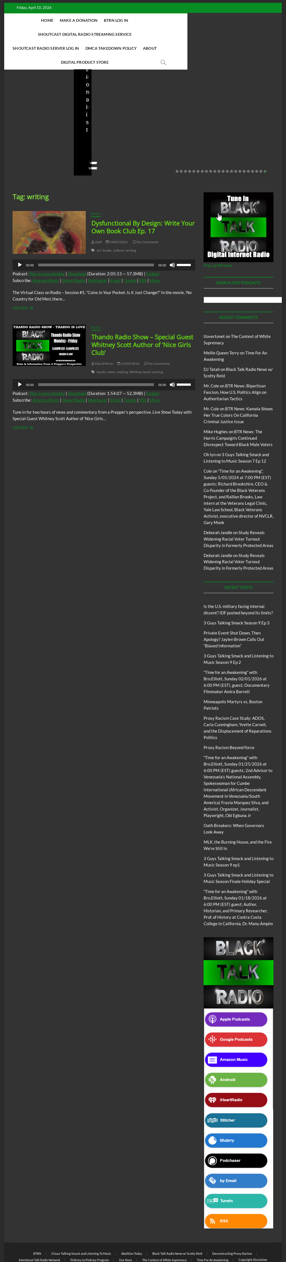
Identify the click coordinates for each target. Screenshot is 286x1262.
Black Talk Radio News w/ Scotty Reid (177, 1226)
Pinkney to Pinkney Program (89, 1232)
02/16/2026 (159, 132)
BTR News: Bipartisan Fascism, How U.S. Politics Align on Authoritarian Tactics (235, 364)
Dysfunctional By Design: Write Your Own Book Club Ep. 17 (143, 199)
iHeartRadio (73, 252)
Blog (24, 85)
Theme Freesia (104, 1244)
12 (223, 143)
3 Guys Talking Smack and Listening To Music (171, 90)
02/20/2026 (107, 124)
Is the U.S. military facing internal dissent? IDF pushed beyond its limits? (36, 105)
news (111, 344)
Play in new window (47, 245)
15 (235, 143)
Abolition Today (131, 1226)
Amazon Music (45, 252)
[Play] (20, 237)
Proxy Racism (250, 100)
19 (252, 143)
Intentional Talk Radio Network (39, 1232)
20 (256, 143)
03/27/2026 (38, 124)
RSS (143, 252)
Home (44, 20)
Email (115, 252)
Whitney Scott (140, 344)
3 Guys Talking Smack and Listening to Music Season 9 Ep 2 (177, 109)
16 (240, 143)
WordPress (125, 1244)
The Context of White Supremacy (164, 1232)
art (99, 223)
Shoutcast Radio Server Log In (66, 34)
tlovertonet (214, 308)
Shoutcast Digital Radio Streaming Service (178, 20)
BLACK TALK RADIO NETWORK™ (42, 1243)
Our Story (125, 1232)
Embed (152, 245)
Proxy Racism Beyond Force (229, 719)
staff (16, 124)
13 (227, 143)
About (170, 34)
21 (260, 143)
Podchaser (97, 252)
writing (130, 223)
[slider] (96, 237)
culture (118, 223)
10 (214, 143)
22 (265, 143)
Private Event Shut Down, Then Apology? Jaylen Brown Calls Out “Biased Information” (107, 101)
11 (219, 143)
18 (248, 143)
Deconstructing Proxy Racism (232, 1226)
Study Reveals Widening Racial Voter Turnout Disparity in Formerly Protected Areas (238, 511)
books (107, 223)
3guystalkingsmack (167, 124)
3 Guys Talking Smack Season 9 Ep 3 (237, 595)
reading (122, 344)
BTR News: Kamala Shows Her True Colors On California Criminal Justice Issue (238, 387)
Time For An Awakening (212, 1232)
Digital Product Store (207, 34)
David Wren (102, 336)
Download (77, 245)
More (155, 252)
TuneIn (130, 252)
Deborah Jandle (218, 504)
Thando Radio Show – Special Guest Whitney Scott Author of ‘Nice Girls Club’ (142, 317)
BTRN (104, 77)
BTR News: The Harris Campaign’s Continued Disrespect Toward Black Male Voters (238, 410)
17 (244, 143)
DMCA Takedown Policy (131, 34)
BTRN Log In (113, 20)
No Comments (23, 132)
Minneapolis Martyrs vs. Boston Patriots (244, 112)
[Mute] (172, 237)
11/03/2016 (128, 336)
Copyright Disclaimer (253, 1232)
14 (231, 143)
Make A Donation (76, 20)
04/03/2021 (117, 214)
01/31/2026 (245, 124)
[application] (104, 237)
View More (21, 140)
